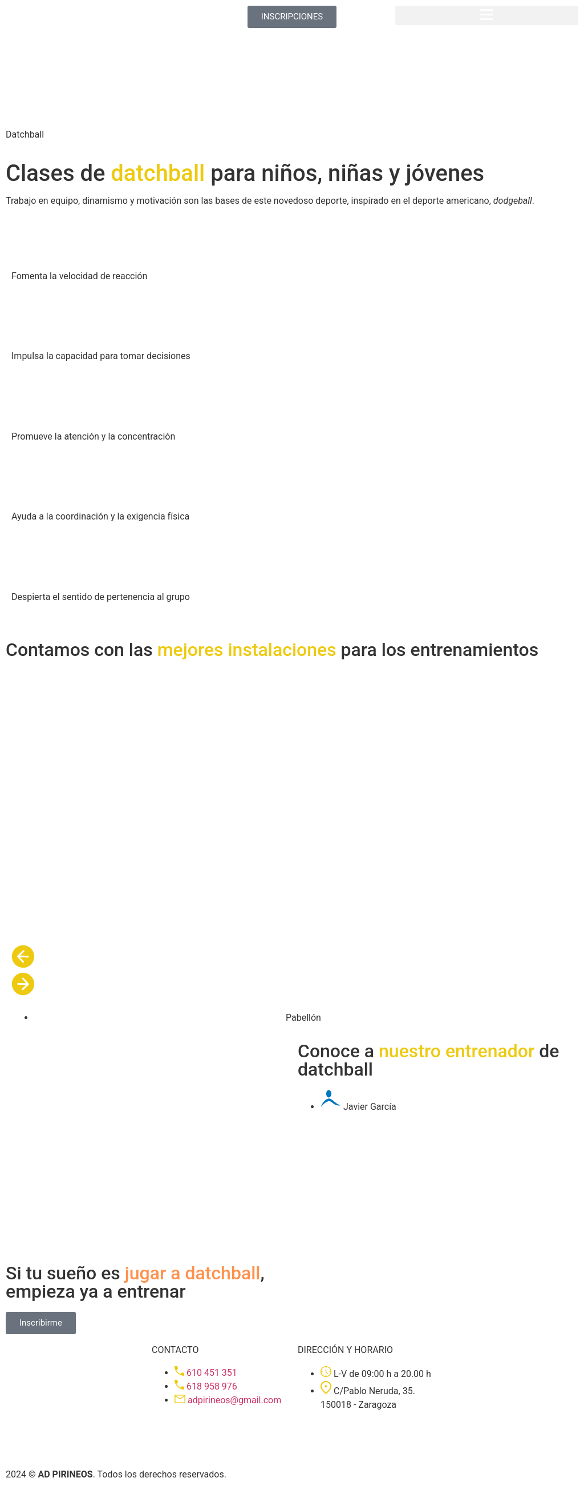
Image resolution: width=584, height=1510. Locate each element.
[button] (486, 15)
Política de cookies (98, 1497)
